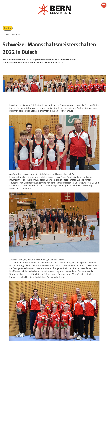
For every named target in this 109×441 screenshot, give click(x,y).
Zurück (7, 28)
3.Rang (47, 274)
